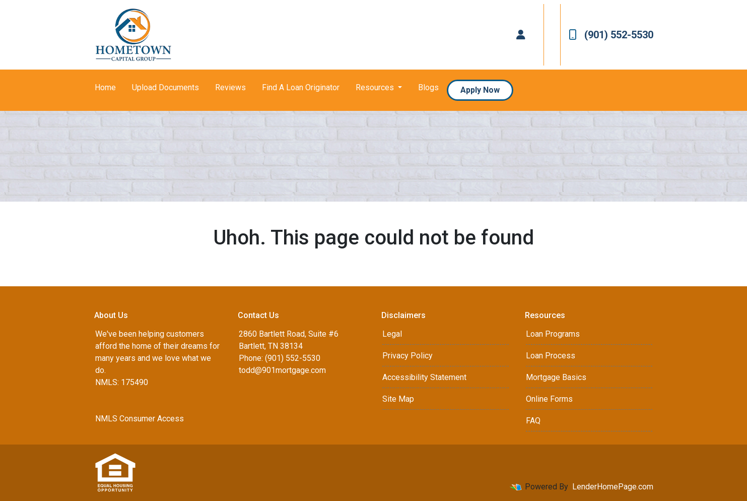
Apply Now (480, 90)
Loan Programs (553, 334)
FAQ (533, 420)
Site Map (398, 399)
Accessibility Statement (424, 377)
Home (105, 87)
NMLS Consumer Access (139, 418)
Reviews (230, 87)
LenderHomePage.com (612, 486)
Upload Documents (165, 87)
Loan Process (550, 355)
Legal (392, 334)
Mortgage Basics (556, 377)
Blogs (428, 87)
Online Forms (549, 399)
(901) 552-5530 (611, 35)
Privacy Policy (407, 355)
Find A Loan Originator (300, 87)
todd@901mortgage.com (282, 370)
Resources (376, 87)
